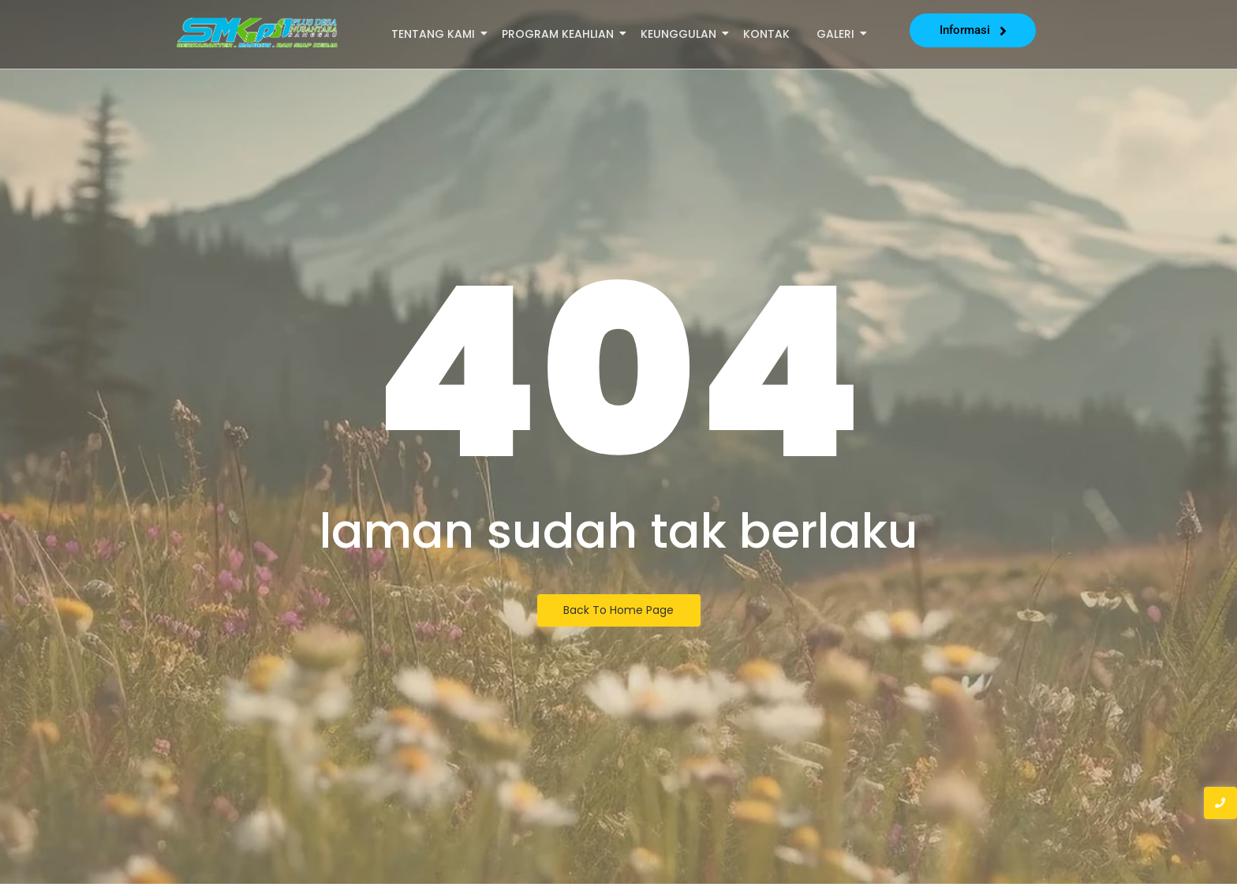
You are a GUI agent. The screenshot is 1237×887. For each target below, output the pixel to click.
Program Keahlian (560, 34)
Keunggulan (681, 34)
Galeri (838, 34)
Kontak (766, 34)
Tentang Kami (435, 34)
